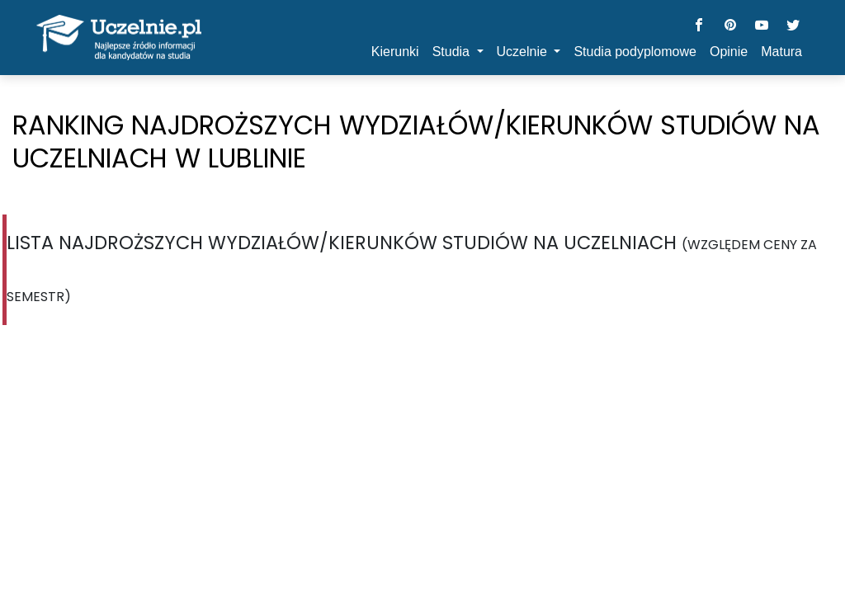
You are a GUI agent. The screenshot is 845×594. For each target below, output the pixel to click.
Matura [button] (781, 52)
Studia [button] (453, 52)
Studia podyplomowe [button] (635, 52)
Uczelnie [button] (524, 52)
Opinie (729, 52)
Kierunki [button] (395, 52)
